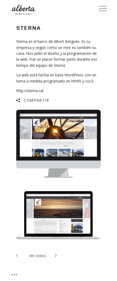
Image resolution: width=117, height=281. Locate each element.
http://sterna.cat (30, 90)
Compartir (36, 100)
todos (37, 255)
